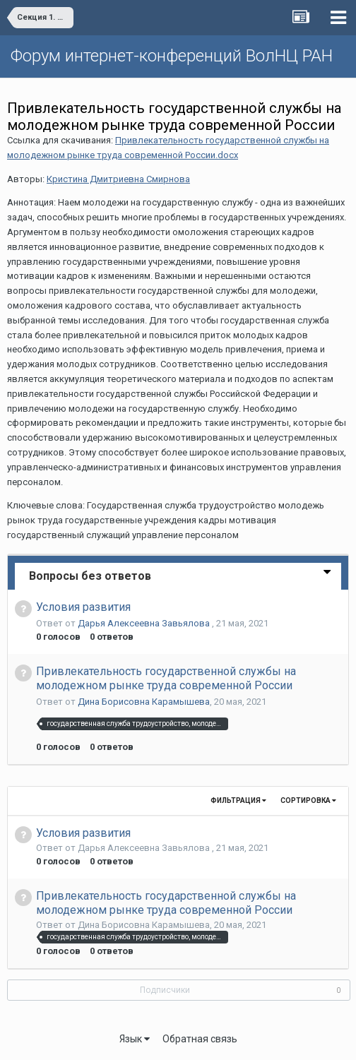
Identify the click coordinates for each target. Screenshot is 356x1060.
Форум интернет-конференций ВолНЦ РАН (172, 56)
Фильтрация (238, 800)
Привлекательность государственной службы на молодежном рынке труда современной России (166, 678)
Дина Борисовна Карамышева (144, 701)
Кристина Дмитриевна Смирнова (118, 179)
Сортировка (308, 800)
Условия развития (83, 607)
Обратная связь (199, 1038)
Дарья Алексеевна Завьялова (145, 623)
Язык (134, 1038)
